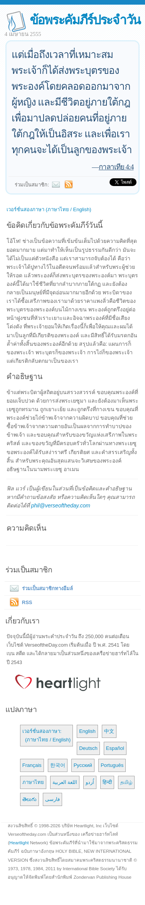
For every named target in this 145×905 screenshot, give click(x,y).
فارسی (52, 799)
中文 (109, 731)
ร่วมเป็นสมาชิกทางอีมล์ (40, 588)
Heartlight (19, 842)
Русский (83, 765)
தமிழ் (126, 782)
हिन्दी (107, 782)
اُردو (90, 782)
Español (115, 748)
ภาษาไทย (33, 782)
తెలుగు (29, 799)
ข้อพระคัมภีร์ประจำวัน (85, 20)
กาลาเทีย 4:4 (116, 167)
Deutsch (88, 748)
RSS (27, 602)
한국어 (57, 765)
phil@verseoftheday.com (60, 505)
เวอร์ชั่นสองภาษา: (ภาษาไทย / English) (46, 735)
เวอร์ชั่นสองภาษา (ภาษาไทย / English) (49, 209)
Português (112, 765)
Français (32, 765)
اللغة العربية (65, 782)
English (87, 731)
